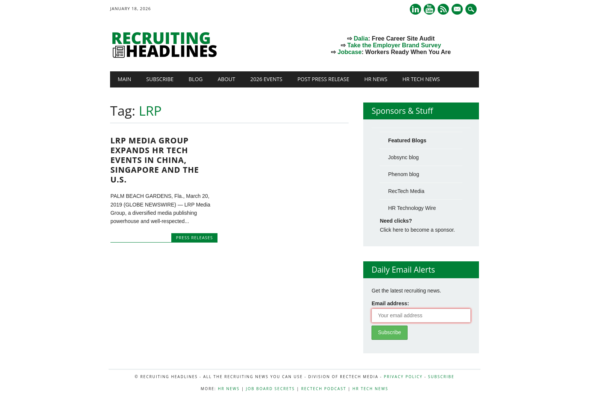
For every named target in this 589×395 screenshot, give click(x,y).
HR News (376, 79)
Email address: (390, 303)
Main (124, 79)
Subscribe (160, 79)
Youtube (429, 9)
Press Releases (194, 237)
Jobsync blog (403, 157)
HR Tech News (421, 79)
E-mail (458, 10)
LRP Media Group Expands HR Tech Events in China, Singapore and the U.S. (154, 160)
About (226, 79)
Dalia (361, 38)
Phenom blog (403, 174)
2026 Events (266, 79)
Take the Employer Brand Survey (394, 45)
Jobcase (350, 52)
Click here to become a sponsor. (417, 230)
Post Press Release (323, 79)
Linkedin (415, 9)
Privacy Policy (403, 376)
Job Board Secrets (270, 388)
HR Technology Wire (412, 208)
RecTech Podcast (323, 388)
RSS (443, 9)
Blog (195, 79)
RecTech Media (406, 191)
